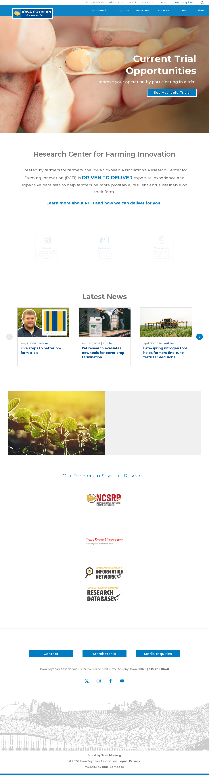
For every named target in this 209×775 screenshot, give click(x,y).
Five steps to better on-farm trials (41, 350)
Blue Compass (113, 767)
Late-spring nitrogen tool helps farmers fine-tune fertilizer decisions (165, 352)
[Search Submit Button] (202, 2)
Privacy (134, 761)
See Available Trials (172, 93)
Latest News (104, 296)
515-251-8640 (159, 669)
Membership (104, 654)
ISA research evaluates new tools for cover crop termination (103, 352)
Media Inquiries (158, 654)
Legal (122, 761)
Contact (51, 654)
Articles (43, 343)
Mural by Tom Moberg (104, 755)
